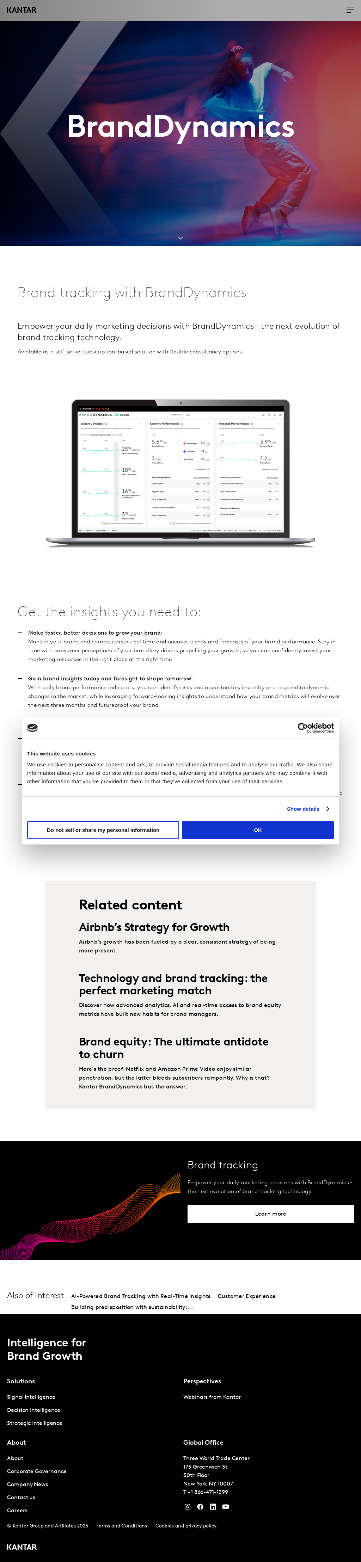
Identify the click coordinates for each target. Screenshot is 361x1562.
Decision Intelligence (33, 1410)
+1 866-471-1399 (208, 1492)
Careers (17, 1511)
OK (258, 830)
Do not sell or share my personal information (103, 830)
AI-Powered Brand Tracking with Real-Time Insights (141, 1296)
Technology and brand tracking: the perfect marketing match (173, 985)
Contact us (21, 1498)
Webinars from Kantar (212, 1397)
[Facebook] (200, 1508)
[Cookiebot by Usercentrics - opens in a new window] (303, 728)
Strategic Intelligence (34, 1423)
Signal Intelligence (31, 1397)
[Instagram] (187, 1508)
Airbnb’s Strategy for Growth (154, 928)
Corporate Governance (37, 1472)
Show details (303, 809)
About (15, 1459)
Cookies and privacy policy (185, 1526)
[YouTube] (213, 1508)
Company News (27, 1485)
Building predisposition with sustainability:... (132, 1307)
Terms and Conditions (122, 1526)
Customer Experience (247, 1296)
